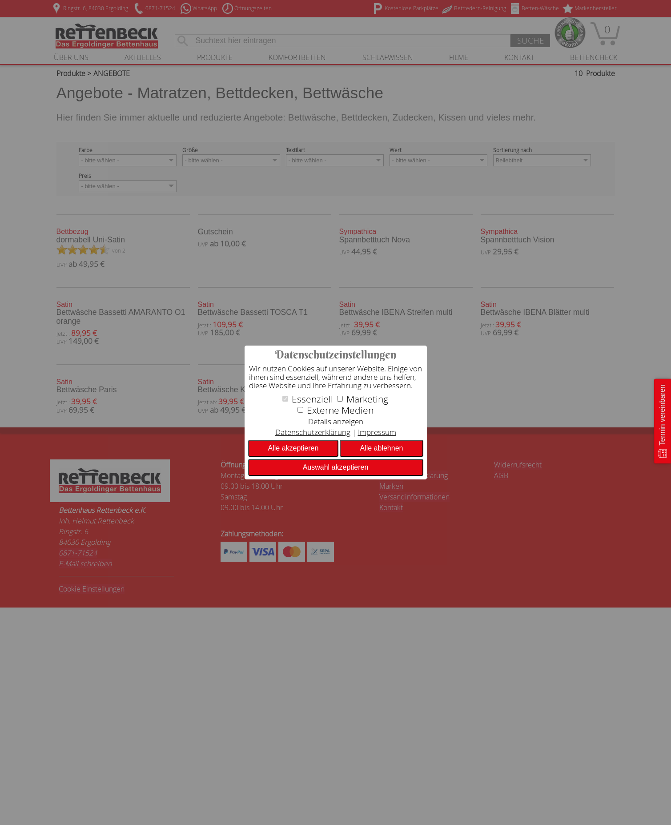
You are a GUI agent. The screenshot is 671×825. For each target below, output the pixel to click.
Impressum (377, 432)
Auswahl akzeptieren (336, 467)
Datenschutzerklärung (312, 432)
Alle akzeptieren (293, 448)
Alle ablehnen (381, 448)
